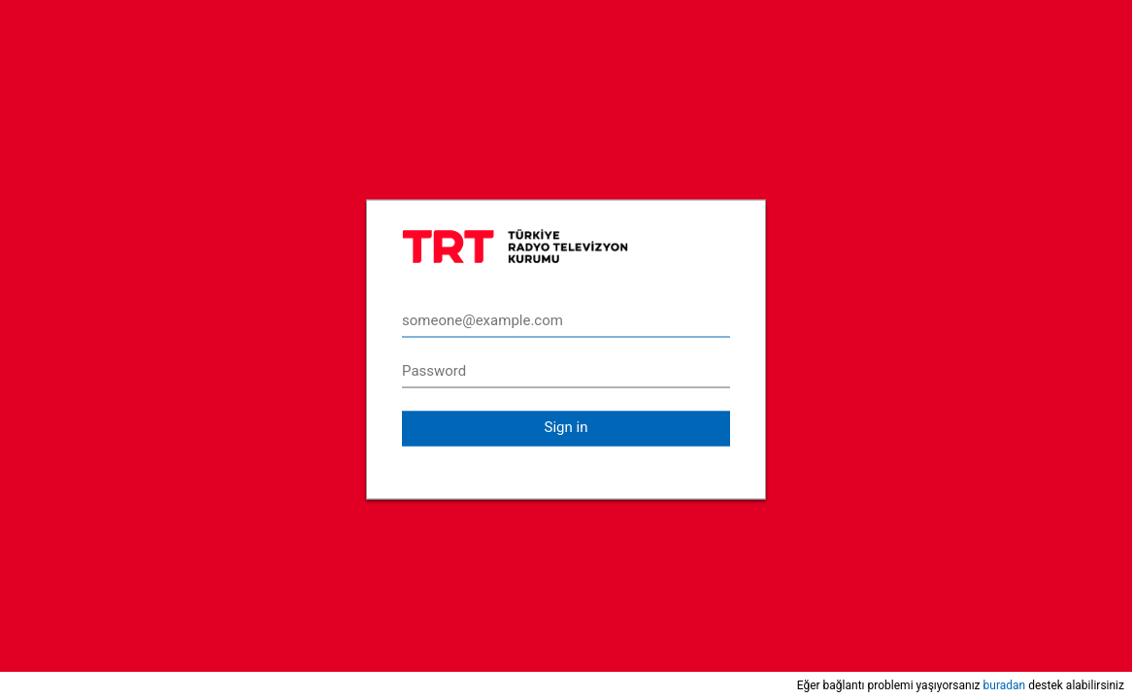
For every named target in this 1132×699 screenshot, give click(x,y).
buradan (1004, 685)
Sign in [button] (566, 427)
